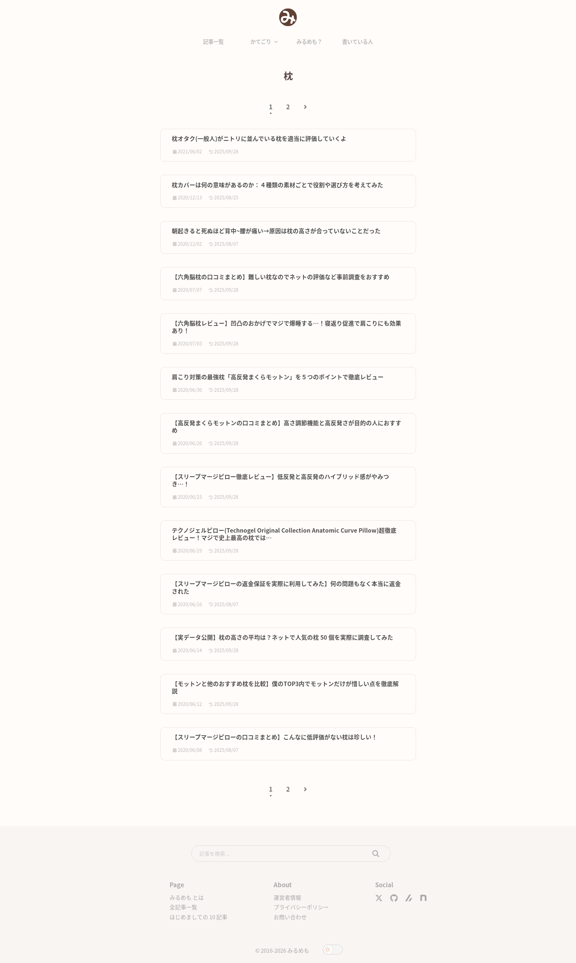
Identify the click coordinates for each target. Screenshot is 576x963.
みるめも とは (187, 897)
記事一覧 (213, 41)
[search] (291, 853)
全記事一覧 (183, 907)
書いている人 (357, 41)
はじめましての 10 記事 (198, 917)
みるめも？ (309, 41)
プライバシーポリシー (301, 907)
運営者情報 (287, 897)
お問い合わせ (290, 917)
